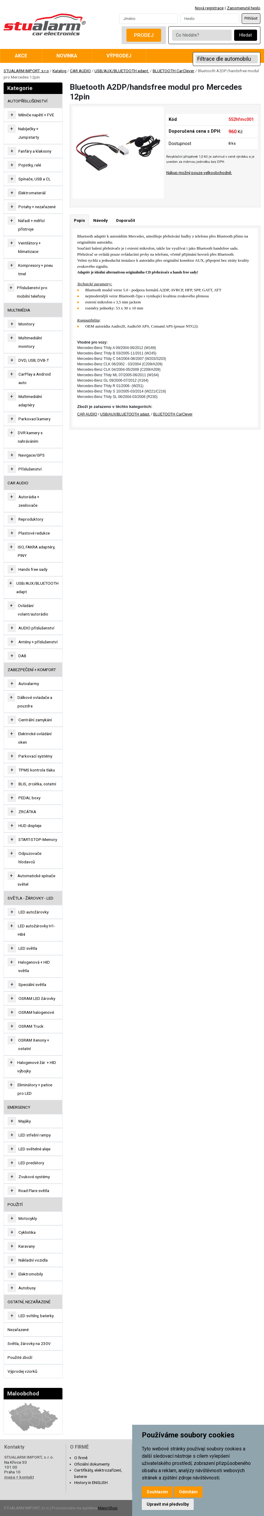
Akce (21, 56)
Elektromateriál (32, 192)
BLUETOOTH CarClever (173, 70)
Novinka (66, 56)
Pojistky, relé (29, 165)
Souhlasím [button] (157, 1491)
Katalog (59, 70)
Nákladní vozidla (33, 1260)
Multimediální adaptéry (30, 400)
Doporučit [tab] (125, 220)
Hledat (245, 35)
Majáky (24, 1121)
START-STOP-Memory (37, 839)
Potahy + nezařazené (37, 206)
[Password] (209, 18)
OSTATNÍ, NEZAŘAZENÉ (29, 1301)
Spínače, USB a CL (34, 178)
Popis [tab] (79, 220)
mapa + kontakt (19, 1477)
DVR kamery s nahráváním (30, 437)
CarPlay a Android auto (34, 378)
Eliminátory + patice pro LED (34, 1089)
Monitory (26, 324)
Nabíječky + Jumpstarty (28, 133)
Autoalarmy (28, 683)
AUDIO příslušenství (36, 627)
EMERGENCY (19, 1107)
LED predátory (31, 1162)
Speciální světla (32, 984)
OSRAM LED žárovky (36, 998)
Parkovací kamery (34, 418)
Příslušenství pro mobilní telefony (32, 292)
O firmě (80, 1457)
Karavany (26, 1246)
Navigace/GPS (31, 455)
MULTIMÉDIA (19, 310)
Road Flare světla (33, 1190)
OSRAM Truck (30, 1026)
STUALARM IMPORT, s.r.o (26, 70)
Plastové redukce (34, 533)
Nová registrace (209, 7)
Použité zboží (20, 1357)
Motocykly (27, 1218)
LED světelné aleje (34, 1148)
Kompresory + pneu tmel (35, 269)
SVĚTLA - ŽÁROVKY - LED (30, 898)
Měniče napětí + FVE (36, 114)
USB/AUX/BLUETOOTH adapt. (121, 70)
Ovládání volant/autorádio (33, 609)
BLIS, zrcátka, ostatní (37, 783)
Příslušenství (30, 469)
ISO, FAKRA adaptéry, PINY (36, 551)
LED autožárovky (33, 912)
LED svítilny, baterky (36, 1315)
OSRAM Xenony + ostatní (33, 1044)
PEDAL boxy (29, 797)
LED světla (27, 948)
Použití (15, 1204)
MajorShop (108, 1507)
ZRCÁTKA (27, 811)
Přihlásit (251, 18)
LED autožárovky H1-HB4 (36, 930)
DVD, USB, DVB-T (33, 360)
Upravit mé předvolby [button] (168, 1504)
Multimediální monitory (30, 342)
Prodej (144, 35)
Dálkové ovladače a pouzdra (34, 701)
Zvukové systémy (34, 1176)
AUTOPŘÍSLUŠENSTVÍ (27, 101)
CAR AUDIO (80, 70)
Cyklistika (27, 1232)
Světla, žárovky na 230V (29, 1343)
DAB (22, 655)
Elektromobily (30, 1274)
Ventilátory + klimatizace (29, 247)
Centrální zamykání (35, 719)
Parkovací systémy (35, 756)
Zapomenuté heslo (243, 7)
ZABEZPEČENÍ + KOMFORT (32, 669)
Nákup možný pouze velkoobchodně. (199, 172)
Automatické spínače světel (36, 880)
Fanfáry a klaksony (34, 151)
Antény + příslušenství (38, 641)
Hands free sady (32, 569)
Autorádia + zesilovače (28, 501)
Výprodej (119, 56)
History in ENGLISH (91, 1482)
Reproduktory (30, 519)
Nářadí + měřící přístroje (31, 224)
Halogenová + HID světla (34, 966)
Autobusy (27, 1287)
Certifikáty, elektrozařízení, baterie (98, 1473)
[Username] (148, 18)
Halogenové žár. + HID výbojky (36, 1066)
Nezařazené (18, 1329)
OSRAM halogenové (36, 1012)
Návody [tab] (100, 220)
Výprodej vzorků (22, 1371)
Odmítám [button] (188, 1491)
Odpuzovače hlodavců (29, 857)
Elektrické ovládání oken (35, 738)
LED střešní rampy (34, 1135)
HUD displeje (29, 825)
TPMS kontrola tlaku (36, 770)
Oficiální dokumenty (92, 1464)
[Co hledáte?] (202, 35)
